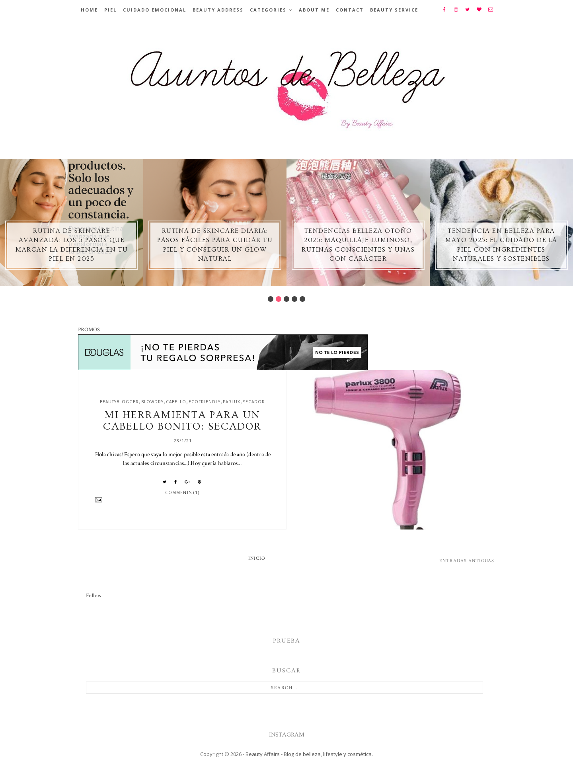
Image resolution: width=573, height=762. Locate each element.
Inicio (256, 558)
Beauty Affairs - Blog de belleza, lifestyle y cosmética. (309, 754)
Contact (350, 10)
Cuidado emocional (154, 10)
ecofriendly (204, 401)
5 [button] (302, 299)
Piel (110, 10)
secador (254, 401)
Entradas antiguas (466, 561)
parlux (231, 401)
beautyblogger (119, 401)
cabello (176, 401)
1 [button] (270, 299)
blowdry (152, 401)
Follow (93, 595)
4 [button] (294, 299)
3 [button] (286, 299)
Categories (268, 10)
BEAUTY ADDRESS (218, 10)
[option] (71, 222)
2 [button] (278, 299)
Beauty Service (394, 10)
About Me (314, 10)
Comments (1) (182, 492)
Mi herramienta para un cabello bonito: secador (182, 420)
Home (89, 10)
